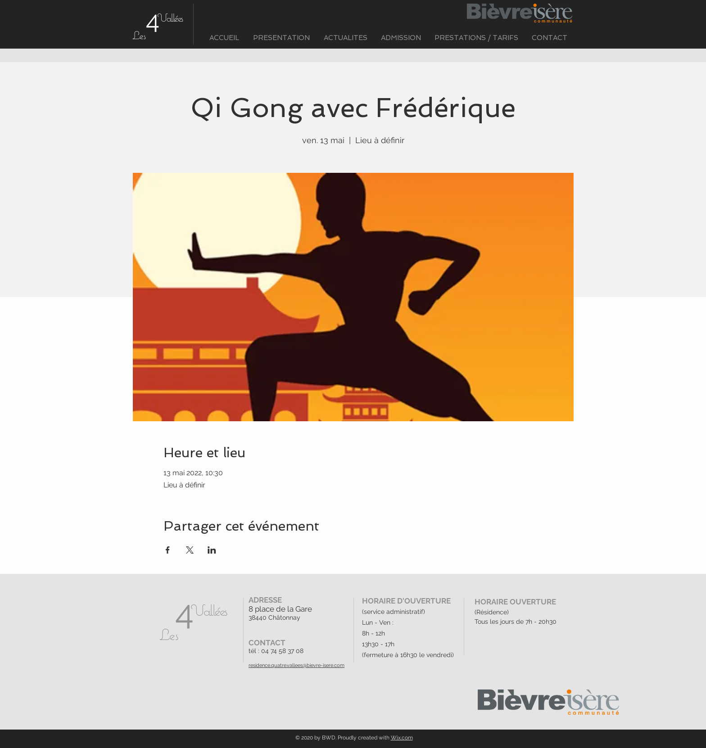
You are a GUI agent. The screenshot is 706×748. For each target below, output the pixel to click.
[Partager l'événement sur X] (190, 550)
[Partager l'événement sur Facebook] (167, 550)
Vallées (170, 17)
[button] (281, 38)
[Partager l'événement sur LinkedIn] (212, 550)
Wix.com (402, 737)
